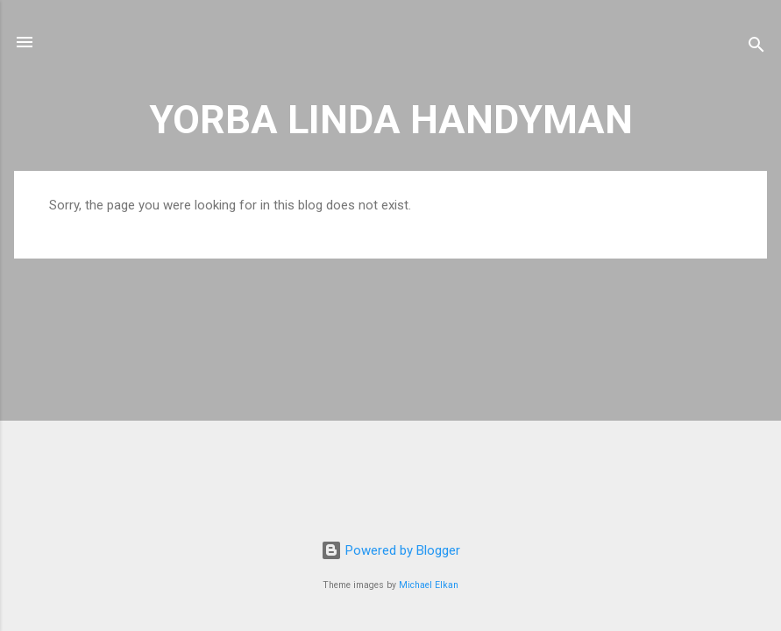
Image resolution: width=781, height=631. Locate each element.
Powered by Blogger (390, 550)
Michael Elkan (428, 585)
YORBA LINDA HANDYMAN (391, 119)
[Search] (756, 47)
